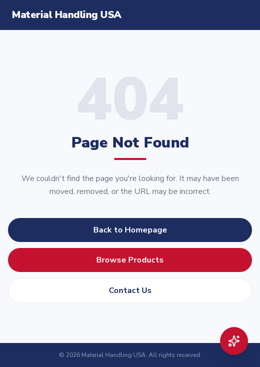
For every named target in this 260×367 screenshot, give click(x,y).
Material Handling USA (66, 15)
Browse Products (130, 260)
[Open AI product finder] (234, 341)
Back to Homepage (130, 230)
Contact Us (130, 290)
